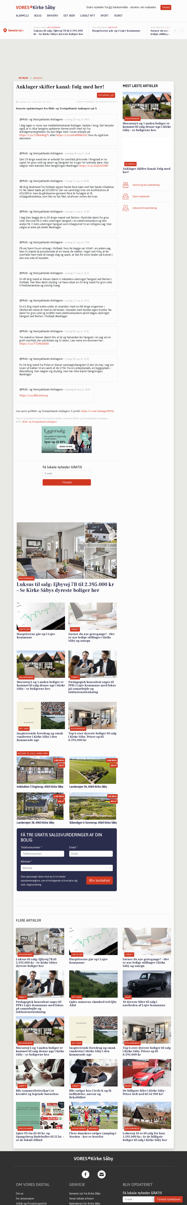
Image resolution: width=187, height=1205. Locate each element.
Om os (19, 1193)
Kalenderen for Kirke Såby (84, 1203)
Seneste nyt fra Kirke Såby (84, 1193)
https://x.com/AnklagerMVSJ (97, 411)
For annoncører (25, 1198)
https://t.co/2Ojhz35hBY (93, 165)
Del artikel (106, 95)
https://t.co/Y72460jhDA (34, 343)
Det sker (69, 15)
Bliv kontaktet (99, 880)
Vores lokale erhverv (81, 1198)
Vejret (118, 15)
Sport (104, 15)
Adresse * (26, 861)
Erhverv (52, 15)
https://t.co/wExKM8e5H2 (72, 135)
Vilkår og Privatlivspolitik (31, 1203)
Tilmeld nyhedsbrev (169, 1199)
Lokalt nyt (87, 15)
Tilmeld (166, 7)
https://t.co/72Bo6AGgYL (34, 135)
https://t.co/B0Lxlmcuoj (33, 395)
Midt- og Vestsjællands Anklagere (39, 421)
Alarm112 (22, 15)
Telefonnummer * (31, 847)
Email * (73, 847)
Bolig (38, 15)
